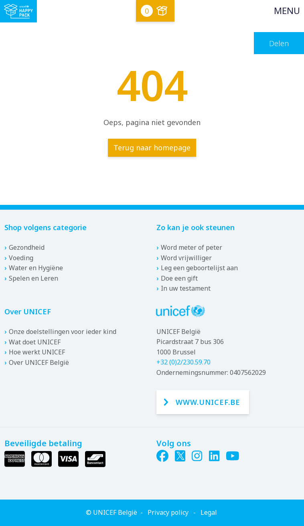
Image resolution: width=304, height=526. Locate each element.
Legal (209, 512)
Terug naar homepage (152, 147)
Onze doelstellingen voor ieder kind (62, 331)
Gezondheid (27, 247)
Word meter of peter (191, 247)
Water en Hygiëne (36, 267)
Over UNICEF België (39, 362)
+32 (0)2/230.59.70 (183, 362)
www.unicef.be (208, 402)
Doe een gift (179, 278)
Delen (279, 43)
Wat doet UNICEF (35, 342)
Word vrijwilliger (186, 257)
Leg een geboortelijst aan (199, 267)
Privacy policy (168, 512)
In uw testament (186, 288)
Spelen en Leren (33, 278)
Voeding (21, 257)
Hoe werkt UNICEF (37, 352)
